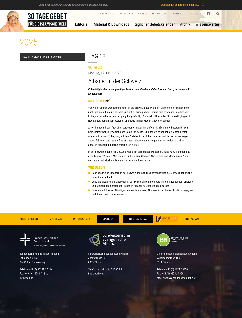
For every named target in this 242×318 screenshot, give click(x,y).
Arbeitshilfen (107, 13)
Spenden (142, 13)
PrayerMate (179, 13)
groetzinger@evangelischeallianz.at (176, 278)
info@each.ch (95, 273)
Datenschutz (126, 13)
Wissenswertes (207, 24)
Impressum (56, 218)
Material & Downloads (111, 24)
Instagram (195, 13)
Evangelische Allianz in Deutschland (39, 253)
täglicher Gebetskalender (155, 24)
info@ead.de (26, 278)
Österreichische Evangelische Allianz (177, 253)
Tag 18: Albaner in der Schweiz (42, 56)
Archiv (185, 24)
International (159, 13)
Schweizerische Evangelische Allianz (108, 253)
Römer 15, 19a (96, 100)
